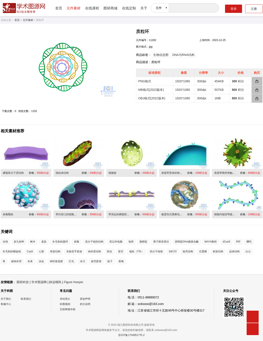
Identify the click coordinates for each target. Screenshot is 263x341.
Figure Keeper (73, 282)
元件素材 (74, 8)
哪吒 (249, 241)
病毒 (76, 241)
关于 (143, 8)
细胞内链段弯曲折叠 (226, 214)
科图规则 (65, 304)
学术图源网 (39, 282)
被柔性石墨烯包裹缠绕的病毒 (178, 214)
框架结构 (218, 251)
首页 (58, 8)
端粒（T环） (136, 251)
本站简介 (65, 298)
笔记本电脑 (115, 241)
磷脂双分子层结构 (13, 172)
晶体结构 (234, 251)
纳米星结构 (94, 251)
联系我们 (26, 298)
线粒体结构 (62, 172)
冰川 (82, 261)
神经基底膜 (56, 261)
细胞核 (112, 172)
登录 (233, 8)
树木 (32, 241)
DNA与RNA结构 (183, 55)
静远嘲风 (55, 282)
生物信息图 (160, 55)
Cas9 (30, 251)
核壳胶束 (96, 261)
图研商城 (110, 8)
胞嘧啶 (143, 241)
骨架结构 (55, 251)
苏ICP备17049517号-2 (131, 335)
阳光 (109, 251)
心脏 (41, 251)
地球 (131, 241)
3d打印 (173, 251)
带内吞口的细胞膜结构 (69, 214)
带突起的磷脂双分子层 (121, 214)
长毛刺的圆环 (60, 241)
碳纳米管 (16, 261)
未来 (30, 261)
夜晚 (121, 261)
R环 (238, 241)
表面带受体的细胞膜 (173, 172)
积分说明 (85, 304)
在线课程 (92, 8)
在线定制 (129, 8)
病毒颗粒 (8, 214)
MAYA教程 (211, 241)
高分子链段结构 (94, 241)
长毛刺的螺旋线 (12, 251)
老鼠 (43, 241)
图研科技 (23, 282)
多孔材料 (19, 241)
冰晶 (41, 261)
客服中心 (6, 304)
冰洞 (5, 241)
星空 (120, 251)
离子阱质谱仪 (161, 241)
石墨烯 (203, 251)
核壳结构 (188, 251)
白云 (248, 251)
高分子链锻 (156, 251)
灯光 (71, 261)
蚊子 (110, 261)
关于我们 (6, 298)
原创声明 (85, 298)
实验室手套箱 (74, 251)
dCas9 (226, 241)
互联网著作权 (68, 309)
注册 (254, 8)
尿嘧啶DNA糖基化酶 (187, 241)
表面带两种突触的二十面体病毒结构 (235, 172)
